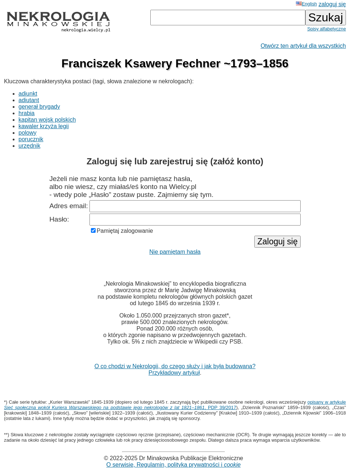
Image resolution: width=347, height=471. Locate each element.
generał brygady (39, 107)
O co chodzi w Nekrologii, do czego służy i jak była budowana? (175, 366)
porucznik (30, 139)
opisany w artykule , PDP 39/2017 (175, 404)
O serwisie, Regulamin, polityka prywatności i (173, 465)
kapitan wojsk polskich (47, 120)
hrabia (26, 113)
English (306, 4)
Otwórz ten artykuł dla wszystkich (303, 46)
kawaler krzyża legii (43, 126)
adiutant (28, 100)
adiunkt (27, 94)
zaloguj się (332, 4)
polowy (27, 133)
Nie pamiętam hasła (174, 252)
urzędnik (29, 146)
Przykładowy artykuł (174, 373)
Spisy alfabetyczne (326, 28)
